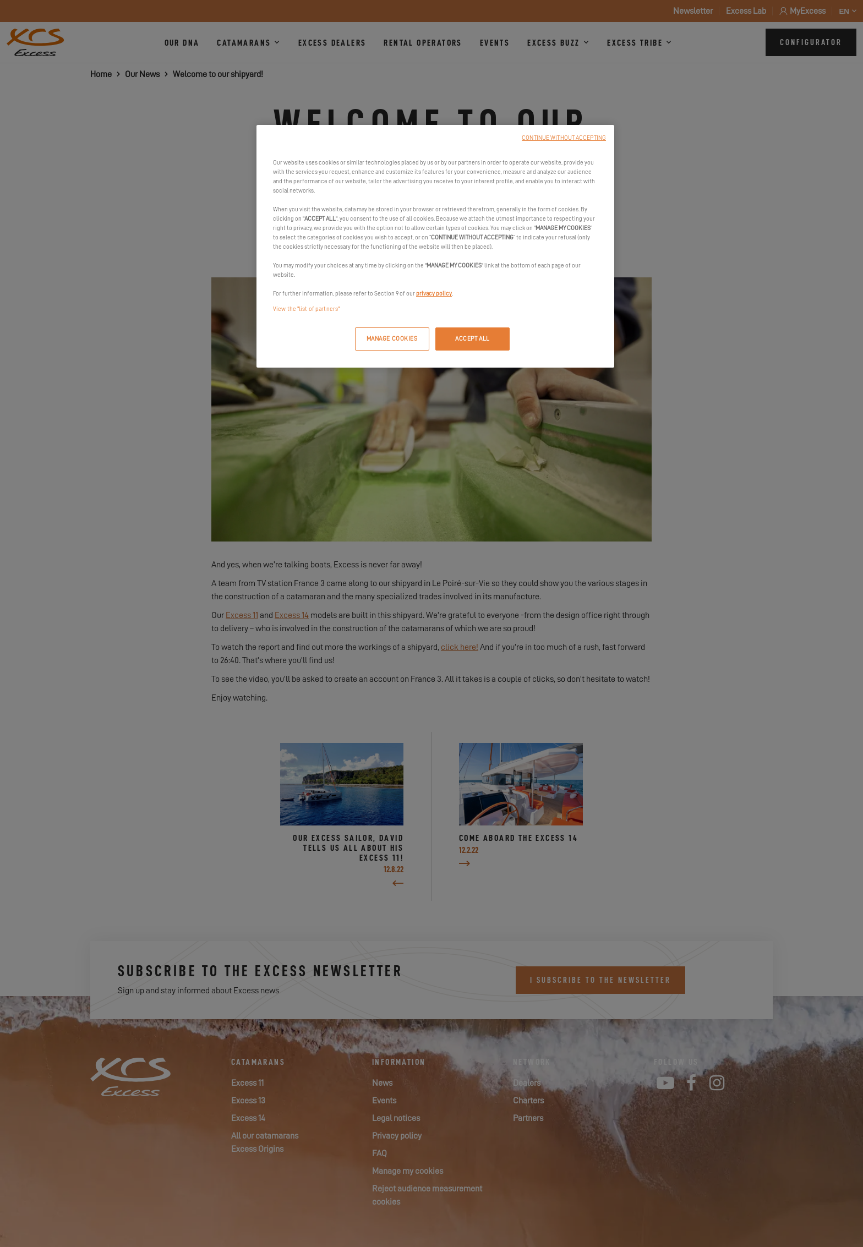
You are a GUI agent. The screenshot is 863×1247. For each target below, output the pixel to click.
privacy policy (434, 294)
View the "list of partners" (306, 309)
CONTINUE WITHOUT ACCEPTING (564, 138)
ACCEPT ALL (472, 339)
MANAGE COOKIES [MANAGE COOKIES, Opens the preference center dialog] (392, 339)
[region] (435, 246)
